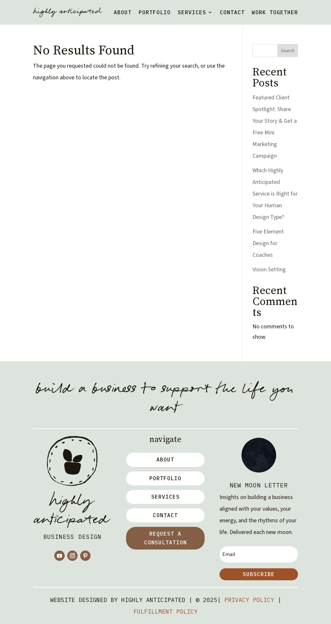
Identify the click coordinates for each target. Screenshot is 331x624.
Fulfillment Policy (165, 611)
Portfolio (155, 12)
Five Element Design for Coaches (268, 243)
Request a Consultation (165, 538)
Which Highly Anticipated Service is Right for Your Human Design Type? (275, 193)
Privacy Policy (249, 600)
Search (287, 51)
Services (192, 12)
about (165, 459)
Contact (232, 12)
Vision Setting (269, 270)
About (123, 12)
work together (275, 12)
